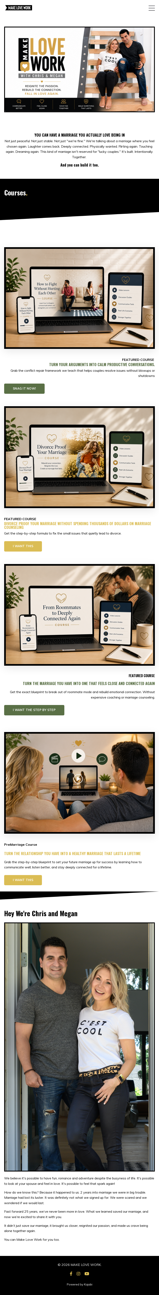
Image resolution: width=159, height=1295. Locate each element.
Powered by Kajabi (79, 1284)
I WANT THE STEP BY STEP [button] (34, 710)
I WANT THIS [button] (23, 546)
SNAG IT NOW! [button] (24, 388)
